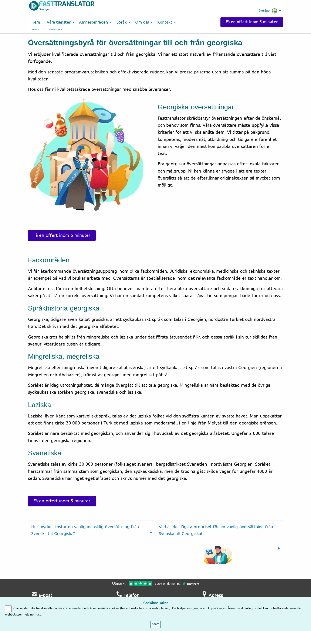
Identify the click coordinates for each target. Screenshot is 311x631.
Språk (35, 29)
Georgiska (55, 29)
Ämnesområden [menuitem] (93, 22)
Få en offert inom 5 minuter (252, 22)
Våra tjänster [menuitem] (59, 22)
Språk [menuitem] (121, 22)
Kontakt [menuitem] (164, 22)
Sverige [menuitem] (268, 11)
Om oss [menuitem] (142, 22)
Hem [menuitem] (35, 22)
